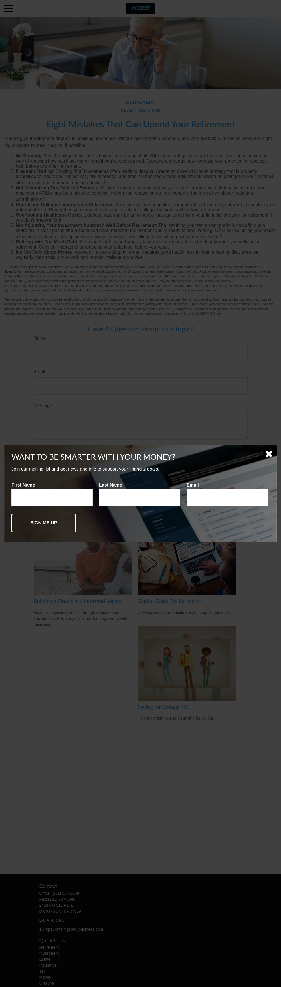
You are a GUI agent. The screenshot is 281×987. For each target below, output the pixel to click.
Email (193, 485)
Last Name (110, 485)
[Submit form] (43, 523)
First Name (23, 485)
